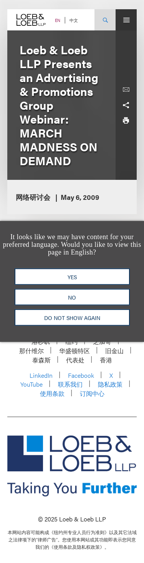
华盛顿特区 (74, 350)
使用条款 (52, 393)
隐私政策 (110, 384)
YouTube (31, 384)
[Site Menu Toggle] (126, 19)
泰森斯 (41, 359)
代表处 (75, 359)
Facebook (81, 375)
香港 (106, 359)
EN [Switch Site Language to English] (57, 20)
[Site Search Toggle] (105, 19)
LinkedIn (41, 375)
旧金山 (114, 350)
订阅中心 (92, 393)
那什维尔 (31, 350)
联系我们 (70, 384)
